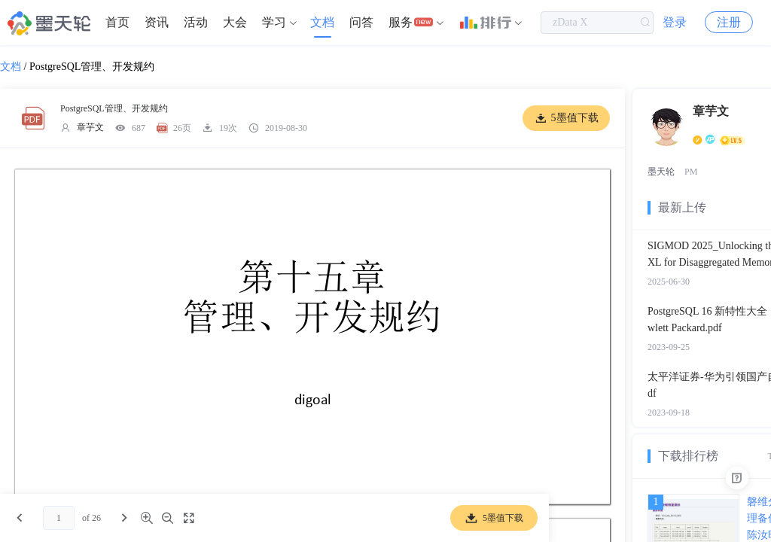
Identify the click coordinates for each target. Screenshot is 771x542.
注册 (729, 22)
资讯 (157, 22)
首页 (117, 22)
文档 (322, 22)
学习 (274, 22)
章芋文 (90, 127)
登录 (675, 22)
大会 (235, 22)
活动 (196, 22)
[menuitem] (117, 22)
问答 (361, 22)
